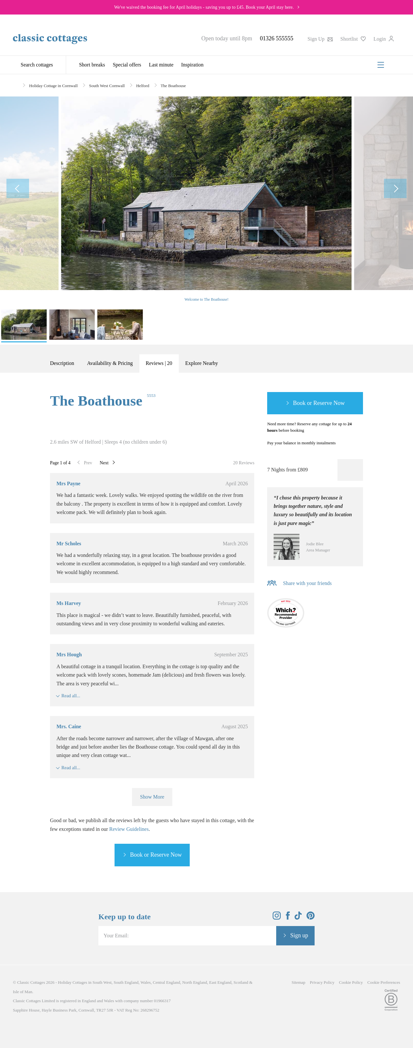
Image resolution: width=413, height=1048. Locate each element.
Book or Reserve (312, 403)
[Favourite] (350, 470)
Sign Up (320, 39)
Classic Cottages (31, 982)
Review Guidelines (129, 829)
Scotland (241, 982)
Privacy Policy (322, 982)
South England (126, 982)
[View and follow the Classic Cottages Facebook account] (288, 918)
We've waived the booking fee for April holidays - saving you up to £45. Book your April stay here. (204, 7)
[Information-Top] (359, 443)
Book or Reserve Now (156, 855)
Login (384, 39)
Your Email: (116, 935)
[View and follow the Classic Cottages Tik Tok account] (298, 918)
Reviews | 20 (159, 363)
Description (62, 363)
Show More (152, 797)
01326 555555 (276, 38)
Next (104, 462)
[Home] (15, 85)
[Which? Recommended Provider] (285, 614)
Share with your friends (307, 583)
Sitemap (299, 982)
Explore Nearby (201, 363)
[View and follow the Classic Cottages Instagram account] (277, 918)
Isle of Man (22, 991)
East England (220, 982)
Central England (166, 982)
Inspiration (192, 64)
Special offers (127, 64)
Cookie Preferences (384, 982)
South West (102, 982)
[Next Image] (395, 188)
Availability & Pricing (110, 363)
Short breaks (92, 64)
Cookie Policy (351, 982)
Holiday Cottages (72, 982)
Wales (146, 982)
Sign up (299, 935)
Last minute (161, 64)
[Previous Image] (17, 188)
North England (194, 982)
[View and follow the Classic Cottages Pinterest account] (311, 918)
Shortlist (353, 39)
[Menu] (381, 65)
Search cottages (37, 64)
